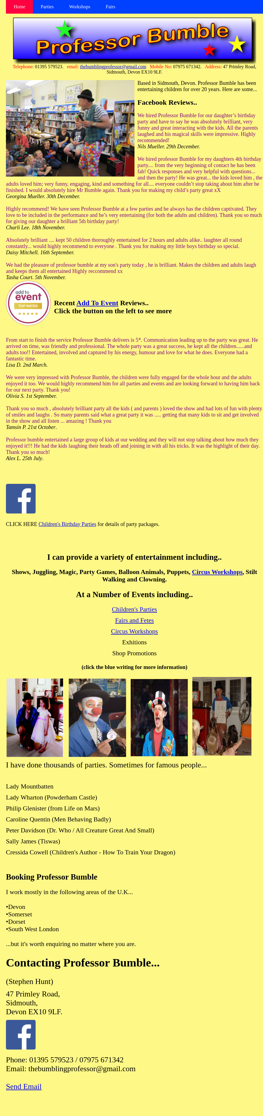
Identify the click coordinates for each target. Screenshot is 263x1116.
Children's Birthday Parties (67, 524)
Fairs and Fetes (134, 620)
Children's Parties (134, 609)
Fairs (110, 6)
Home (19, 6)
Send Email (24, 1086)
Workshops (80, 6)
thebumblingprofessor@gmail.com (113, 66)
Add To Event (97, 303)
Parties (47, 6)
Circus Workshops (217, 572)
